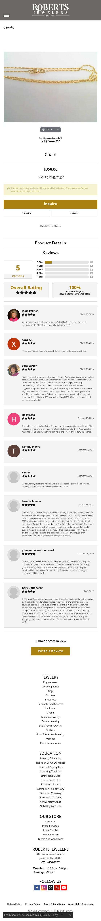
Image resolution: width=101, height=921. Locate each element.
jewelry (10, 27)
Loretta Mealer (31, 501)
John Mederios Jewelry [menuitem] (50, 734)
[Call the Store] (50, 862)
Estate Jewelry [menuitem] (51, 721)
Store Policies (50, 830)
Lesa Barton (29, 365)
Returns (74, 213)
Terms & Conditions (54, 904)
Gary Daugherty (32, 588)
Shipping (26, 213)
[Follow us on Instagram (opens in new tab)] (44, 887)
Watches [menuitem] (50, 739)
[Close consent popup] (70, 915)
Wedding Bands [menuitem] (50, 686)
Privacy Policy (51, 834)
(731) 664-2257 (50, 141)
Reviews (51, 252)
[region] (50, 87)
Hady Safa (28, 414)
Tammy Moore (31, 446)
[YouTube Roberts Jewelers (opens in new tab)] (64, 887)
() (91, 262)
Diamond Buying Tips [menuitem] (51, 767)
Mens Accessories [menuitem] (50, 743)
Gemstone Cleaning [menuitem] (50, 797)
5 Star (40, 262)
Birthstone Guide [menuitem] (50, 776)
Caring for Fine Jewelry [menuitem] (50, 789)
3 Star (40, 269)
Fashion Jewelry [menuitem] (50, 717)
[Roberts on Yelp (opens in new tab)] (57, 887)
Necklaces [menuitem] (51, 708)
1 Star (40, 276)
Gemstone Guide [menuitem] (50, 780)
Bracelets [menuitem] (50, 699)
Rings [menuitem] (50, 691)
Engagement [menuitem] (50, 682)
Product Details (50, 243)
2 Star (40, 273)
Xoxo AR (27, 339)
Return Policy (14, 904)
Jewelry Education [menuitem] (50, 758)
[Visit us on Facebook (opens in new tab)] (37, 887)
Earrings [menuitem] (50, 695)
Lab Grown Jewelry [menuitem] (50, 726)
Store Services (50, 826)
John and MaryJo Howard (38, 550)
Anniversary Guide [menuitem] (50, 802)
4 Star (40, 265)
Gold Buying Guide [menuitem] (50, 806)
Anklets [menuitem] (50, 730)
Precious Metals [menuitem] (50, 784)
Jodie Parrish (30, 311)
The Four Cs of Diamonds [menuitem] (51, 763)
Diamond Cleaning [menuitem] (50, 793)
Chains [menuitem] (50, 713)
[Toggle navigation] (6, 15)
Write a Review (50, 651)
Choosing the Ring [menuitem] (50, 771)
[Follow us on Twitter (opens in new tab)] (50, 887)
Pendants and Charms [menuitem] (50, 704)
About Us (50, 821)
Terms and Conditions (50, 839)
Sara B (26, 472)
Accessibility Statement (81, 904)
